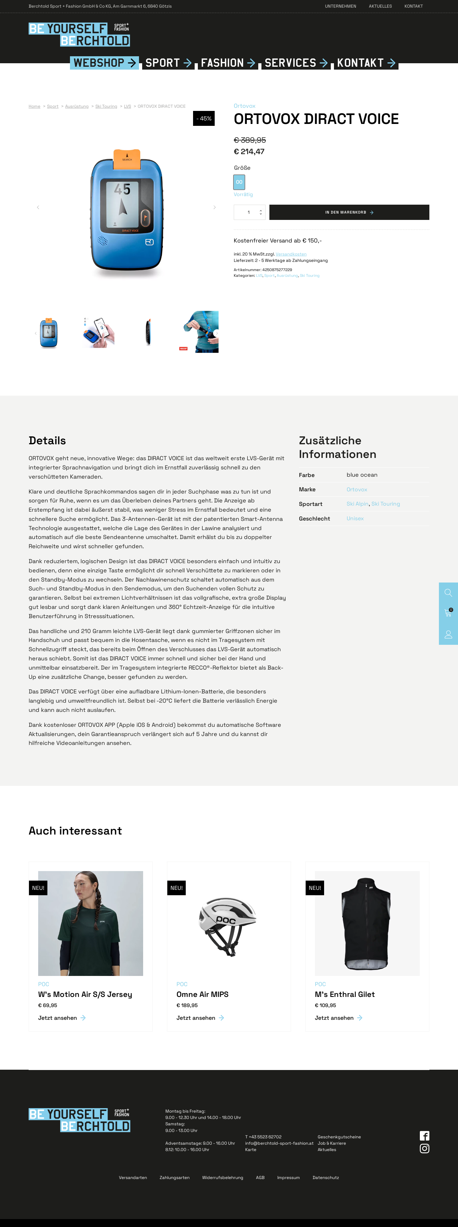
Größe (242, 175)
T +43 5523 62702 (263, 1144)
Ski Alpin (358, 511)
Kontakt (414, 6)
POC (44, 991)
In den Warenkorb (345, 219)
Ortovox (245, 113)
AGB (260, 1185)
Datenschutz (326, 1185)
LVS (259, 283)
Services (290, 70)
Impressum (288, 1185)
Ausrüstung (287, 283)
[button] (38, 214)
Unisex (356, 525)
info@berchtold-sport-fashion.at (279, 1151)
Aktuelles (380, 6)
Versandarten (133, 1185)
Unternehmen (340, 6)
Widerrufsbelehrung (222, 1185)
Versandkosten (291, 261)
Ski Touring (310, 283)
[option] (239, 190)
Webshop (99, 70)
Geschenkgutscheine (339, 1144)
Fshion (222, 71)
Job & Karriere (332, 1151)
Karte (250, 1157)
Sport (162, 70)
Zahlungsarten (175, 1185)
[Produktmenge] (250, 220)
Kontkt (360, 71)
